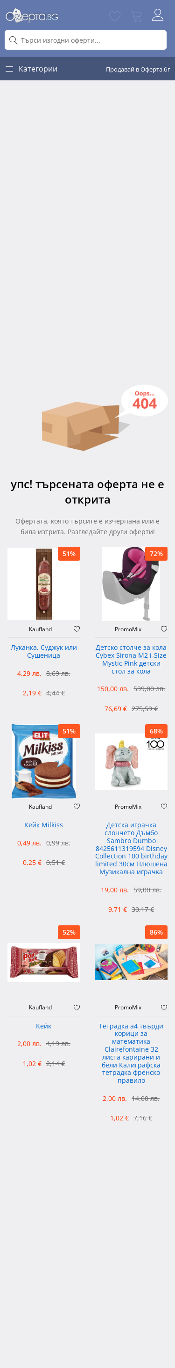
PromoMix (128, 629)
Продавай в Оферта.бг (138, 69)
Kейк (43, 1026)
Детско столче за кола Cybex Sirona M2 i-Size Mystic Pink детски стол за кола (131, 659)
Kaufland (40, 629)
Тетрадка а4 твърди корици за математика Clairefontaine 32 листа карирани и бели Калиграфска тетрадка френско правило (131, 1053)
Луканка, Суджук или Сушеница (44, 652)
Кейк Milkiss (43, 825)
